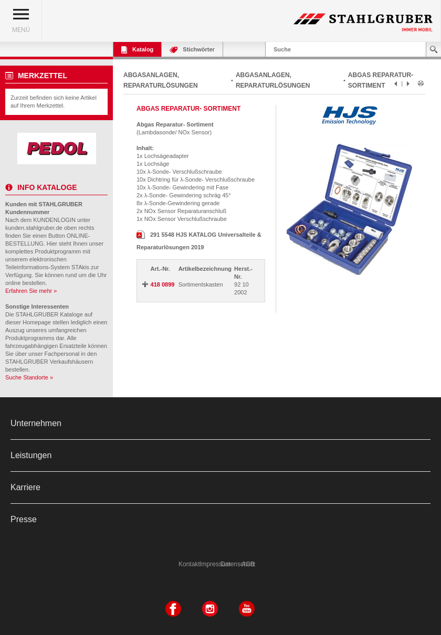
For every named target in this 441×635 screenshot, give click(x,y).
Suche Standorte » (29, 377)
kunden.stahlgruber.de (33, 228)
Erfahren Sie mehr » (31, 291)
